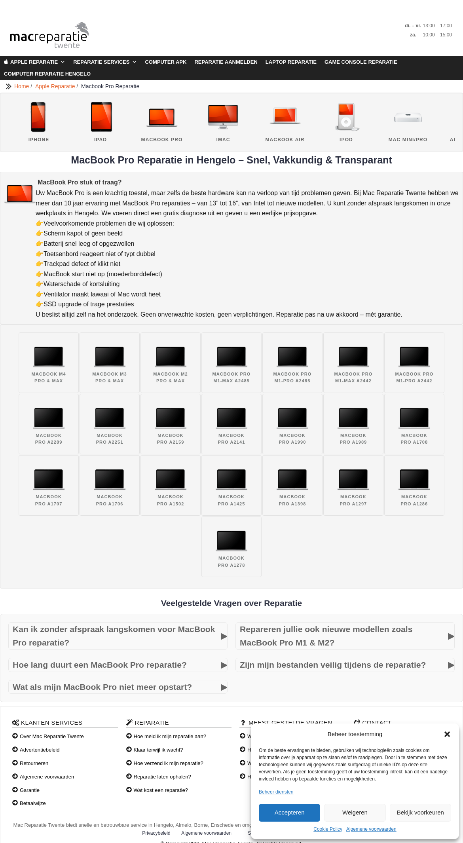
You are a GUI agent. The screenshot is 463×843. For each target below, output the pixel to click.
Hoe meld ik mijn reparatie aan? (170, 736)
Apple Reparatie (37, 62)
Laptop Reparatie (291, 62)
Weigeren (355, 812)
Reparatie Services (105, 62)
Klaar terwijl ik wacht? (158, 750)
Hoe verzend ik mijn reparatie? (168, 763)
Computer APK (165, 62)
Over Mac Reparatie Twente (52, 736)
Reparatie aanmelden (225, 62)
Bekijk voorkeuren (420, 812)
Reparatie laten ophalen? (162, 777)
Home (22, 86)
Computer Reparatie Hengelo (47, 74)
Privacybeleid (156, 833)
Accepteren (290, 812)
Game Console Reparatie (360, 62)
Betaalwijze (33, 803)
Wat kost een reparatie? (161, 790)
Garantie (30, 790)
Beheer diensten (276, 792)
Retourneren (34, 763)
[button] (447, 734)
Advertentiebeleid (39, 750)
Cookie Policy (327, 829)
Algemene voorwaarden (371, 829)
